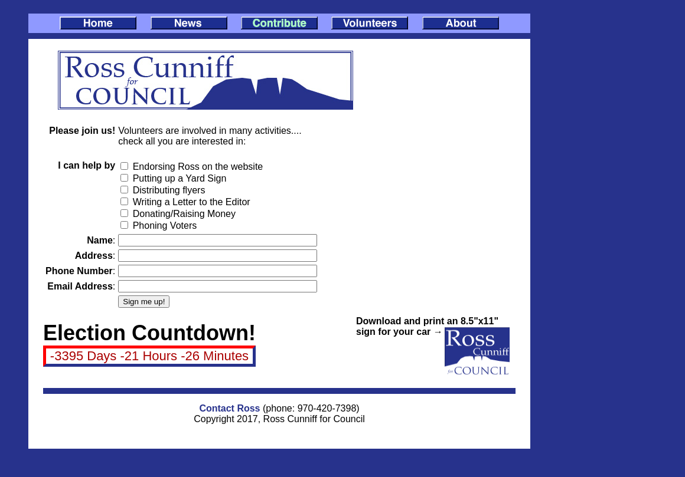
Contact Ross (229, 408)
